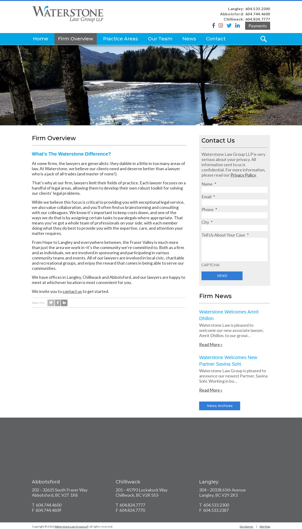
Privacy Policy (243, 175)
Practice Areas (120, 39)
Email (208, 196)
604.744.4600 (257, 14)
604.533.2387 (216, 510)
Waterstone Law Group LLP (71, 526)
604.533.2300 (257, 8)
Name (208, 183)
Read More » (210, 344)
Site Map (265, 526)
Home (40, 39)
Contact (216, 39)
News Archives (220, 406)
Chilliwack (128, 482)
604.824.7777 (257, 19)
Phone (209, 209)
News (189, 39)
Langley (208, 482)
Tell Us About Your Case (225, 234)
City (207, 222)
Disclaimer (246, 526)
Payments (257, 25)
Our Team (160, 39)
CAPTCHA (210, 264)
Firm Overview (75, 39)
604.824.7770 (132, 510)
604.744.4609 (48, 510)
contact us (72, 291)
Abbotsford (46, 482)
